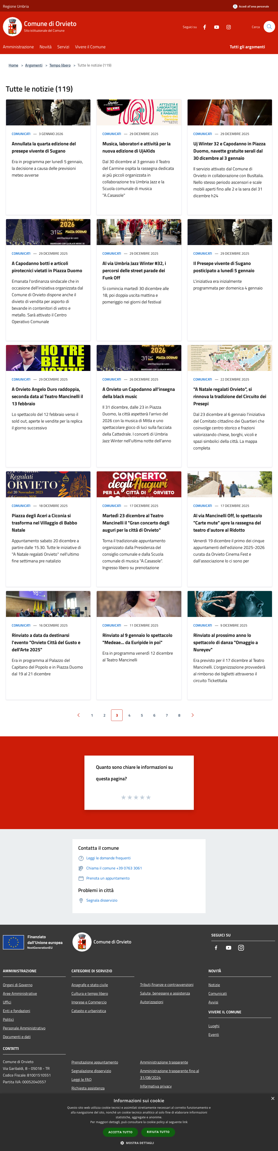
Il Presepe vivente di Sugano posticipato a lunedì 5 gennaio (223, 266)
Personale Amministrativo (24, 1028)
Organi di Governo (17, 985)
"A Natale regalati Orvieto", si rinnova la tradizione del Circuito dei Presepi (229, 396)
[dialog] (139, 1122)
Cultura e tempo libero (89, 993)
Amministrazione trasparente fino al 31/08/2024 (169, 1074)
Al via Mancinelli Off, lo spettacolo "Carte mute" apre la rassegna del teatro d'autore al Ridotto (227, 523)
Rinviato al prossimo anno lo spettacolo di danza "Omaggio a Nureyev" (225, 642)
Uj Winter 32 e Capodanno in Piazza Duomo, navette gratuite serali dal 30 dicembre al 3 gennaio (229, 151)
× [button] (272, 1099)
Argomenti (33, 65)
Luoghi (213, 1026)
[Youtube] (214, 26)
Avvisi (213, 1002)
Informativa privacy (156, 1086)
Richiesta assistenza (88, 1088)
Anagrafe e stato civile (89, 985)
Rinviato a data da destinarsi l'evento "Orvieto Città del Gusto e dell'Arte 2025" (46, 642)
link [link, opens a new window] (185, 1122)
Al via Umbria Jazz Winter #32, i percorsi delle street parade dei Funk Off (134, 270)
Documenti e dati (17, 1037)
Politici (8, 1019)
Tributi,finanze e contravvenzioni (167, 984)
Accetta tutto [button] (120, 1132)
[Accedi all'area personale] (251, 6)
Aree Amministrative (20, 993)
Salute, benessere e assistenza (165, 993)
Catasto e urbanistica (88, 1011)
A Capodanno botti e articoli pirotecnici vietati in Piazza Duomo (47, 266)
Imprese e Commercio (88, 1002)
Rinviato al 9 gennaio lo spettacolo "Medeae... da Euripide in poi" (137, 638)
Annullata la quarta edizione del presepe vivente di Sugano (44, 147)
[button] (139, 1142)
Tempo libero (60, 65)
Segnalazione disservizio (91, 1071)
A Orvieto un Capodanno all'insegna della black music (138, 392)
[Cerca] (269, 26)
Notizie (214, 985)
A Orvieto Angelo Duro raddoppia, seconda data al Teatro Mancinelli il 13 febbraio (47, 396)
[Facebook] (202, 26)
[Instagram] (226, 26)
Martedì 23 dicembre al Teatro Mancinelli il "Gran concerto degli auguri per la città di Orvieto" (135, 523)
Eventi (213, 1034)
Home (13, 65)
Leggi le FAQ (81, 1079)
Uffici (7, 1002)
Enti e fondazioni (16, 1011)
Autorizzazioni (151, 1002)
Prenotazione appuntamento (94, 1062)
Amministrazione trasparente (164, 1062)
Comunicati (21, 133)
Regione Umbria (16, 6)
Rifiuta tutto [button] (158, 1132)
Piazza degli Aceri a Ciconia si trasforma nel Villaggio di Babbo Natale (44, 523)
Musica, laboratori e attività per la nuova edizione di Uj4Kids (136, 147)
